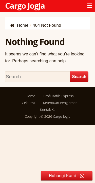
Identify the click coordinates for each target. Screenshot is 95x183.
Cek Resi (28, 102)
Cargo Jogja (25, 5)
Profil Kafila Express (58, 95)
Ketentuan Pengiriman (60, 102)
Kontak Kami (49, 109)
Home (30, 95)
